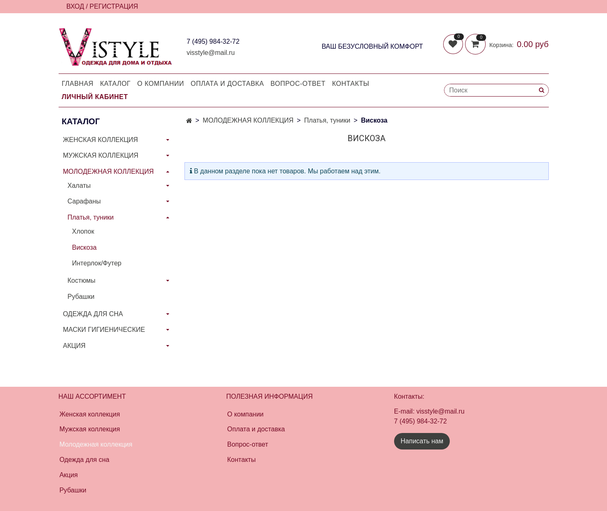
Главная (78, 83)
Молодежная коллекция (95, 444)
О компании (160, 83)
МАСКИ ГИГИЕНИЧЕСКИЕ (104, 329)
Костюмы (82, 280)
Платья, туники (327, 120)
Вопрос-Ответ (298, 83)
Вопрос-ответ (247, 444)
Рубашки (81, 296)
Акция (68, 474)
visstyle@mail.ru (211, 52)
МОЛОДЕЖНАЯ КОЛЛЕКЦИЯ (248, 120)
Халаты (79, 185)
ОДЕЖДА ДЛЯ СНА (93, 313)
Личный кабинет (95, 96)
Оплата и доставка (227, 83)
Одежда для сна (84, 459)
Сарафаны (84, 201)
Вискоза (84, 247)
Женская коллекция (89, 414)
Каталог (115, 83)
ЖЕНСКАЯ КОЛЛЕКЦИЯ (100, 139)
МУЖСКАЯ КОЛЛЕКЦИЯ (101, 155)
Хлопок (83, 231)
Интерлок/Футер (97, 263)
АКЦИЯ (74, 345)
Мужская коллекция (89, 429)
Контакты (350, 83)
